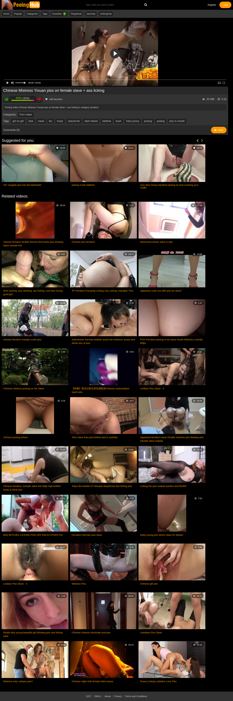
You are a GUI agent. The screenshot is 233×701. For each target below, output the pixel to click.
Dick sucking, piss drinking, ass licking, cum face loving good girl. (32, 292)
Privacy (118, 696)
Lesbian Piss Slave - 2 (152, 388)
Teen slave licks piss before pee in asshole (95, 437)
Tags (45, 13)
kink (31, 121)
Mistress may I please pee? (18, 681)
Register (212, 5)
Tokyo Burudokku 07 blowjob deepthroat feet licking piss (102, 486)
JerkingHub (106, 13)
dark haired (91, 121)
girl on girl (18, 121)
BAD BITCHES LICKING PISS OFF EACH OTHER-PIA (33, 534)
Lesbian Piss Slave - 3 (15, 583)
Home (6, 13)
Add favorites (53, 99)
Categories (32, 13)
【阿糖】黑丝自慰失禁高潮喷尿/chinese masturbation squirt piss (100, 390)
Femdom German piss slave (87, 534)
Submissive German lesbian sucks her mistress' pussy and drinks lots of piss (103, 341)
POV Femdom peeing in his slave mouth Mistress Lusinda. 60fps (171, 341)
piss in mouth (177, 121)
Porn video (26, 114)
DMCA (97, 696)
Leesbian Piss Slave (151, 632)
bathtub (106, 121)
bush (118, 121)
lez (50, 121)
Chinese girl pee (149, 583)
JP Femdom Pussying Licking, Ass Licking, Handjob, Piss (102, 290)
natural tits (74, 121)
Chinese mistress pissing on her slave (23, 388)
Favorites (59, 13)
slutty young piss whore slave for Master (161, 534)
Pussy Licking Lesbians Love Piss (158, 681)
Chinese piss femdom (83, 241)
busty (60, 121)
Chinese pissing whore (15, 437)
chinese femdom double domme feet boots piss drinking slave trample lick (33, 243)
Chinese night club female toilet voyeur (92, 681)
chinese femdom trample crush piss (22, 339)
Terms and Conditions (136, 696)
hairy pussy (132, 121)
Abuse (108, 696)
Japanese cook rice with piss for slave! (161, 290)
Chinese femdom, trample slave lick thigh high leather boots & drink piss (32, 488)
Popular (18, 13)
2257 (88, 696)
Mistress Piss (79, 583)
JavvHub (90, 13)
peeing (161, 121)
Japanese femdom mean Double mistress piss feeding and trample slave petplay (171, 439)
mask (41, 121)
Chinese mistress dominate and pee (91, 632)
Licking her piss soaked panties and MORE (163, 486)
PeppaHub (76, 13)
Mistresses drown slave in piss (156, 241)
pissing (148, 121)
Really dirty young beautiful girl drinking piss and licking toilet (33, 634)
